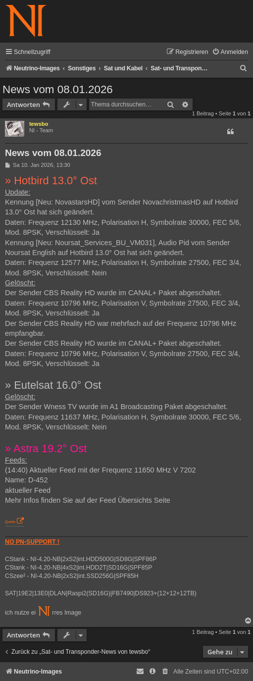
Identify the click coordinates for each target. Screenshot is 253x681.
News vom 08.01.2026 (57, 89)
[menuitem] (230, 52)
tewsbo (39, 124)
